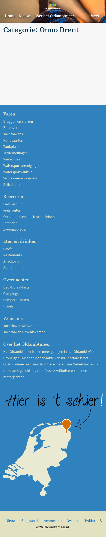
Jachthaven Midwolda (20, 325)
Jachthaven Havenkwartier (24, 332)
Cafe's (8, 248)
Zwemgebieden (15, 229)
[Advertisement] (53, 66)
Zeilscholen (12, 184)
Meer (95, 15)
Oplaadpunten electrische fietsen (29, 216)
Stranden (10, 222)
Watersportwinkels (17, 172)
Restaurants (12, 255)
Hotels (8, 306)
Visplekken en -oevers (20, 178)
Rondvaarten (13, 140)
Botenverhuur (14, 127)
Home (10, 15)
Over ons (73, 520)
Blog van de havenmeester (42, 520)
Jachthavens (13, 134)
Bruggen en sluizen (18, 121)
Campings (11, 293)
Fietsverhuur (13, 204)
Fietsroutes (12, 210)
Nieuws (25, 15)
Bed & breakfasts (16, 287)
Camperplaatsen (16, 299)
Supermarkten (14, 267)
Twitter (89, 520)
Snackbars (11, 261)
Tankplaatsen (13, 146)
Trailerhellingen (15, 153)
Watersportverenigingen (21, 165)
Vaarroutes (11, 159)
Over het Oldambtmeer (54, 15)
